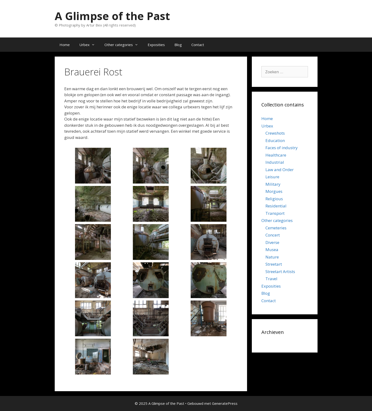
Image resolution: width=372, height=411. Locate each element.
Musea (271, 249)
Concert (272, 235)
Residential (275, 206)
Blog (178, 44)
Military (272, 184)
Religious (274, 198)
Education (275, 140)
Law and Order (279, 169)
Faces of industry (281, 147)
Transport (275, 213)
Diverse (272, 242)
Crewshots (275, 133)
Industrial (274, 162)
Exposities (156, 44)
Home (64, 44)
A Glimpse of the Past (112, 16)
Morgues (273, 191)
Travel (271, 278)
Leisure (272, 176)
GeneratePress (224, 403)
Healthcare (275, 155)
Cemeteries (275, 228)
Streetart (273, 264)
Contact (197, 44)
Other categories (123, 44)
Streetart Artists (280, 271)
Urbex (89, 44)
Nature (272, 257)
